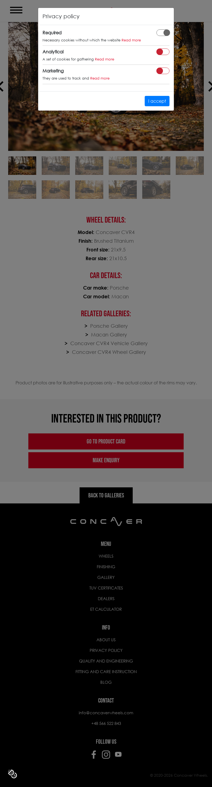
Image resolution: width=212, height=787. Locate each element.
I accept (157, 101)
